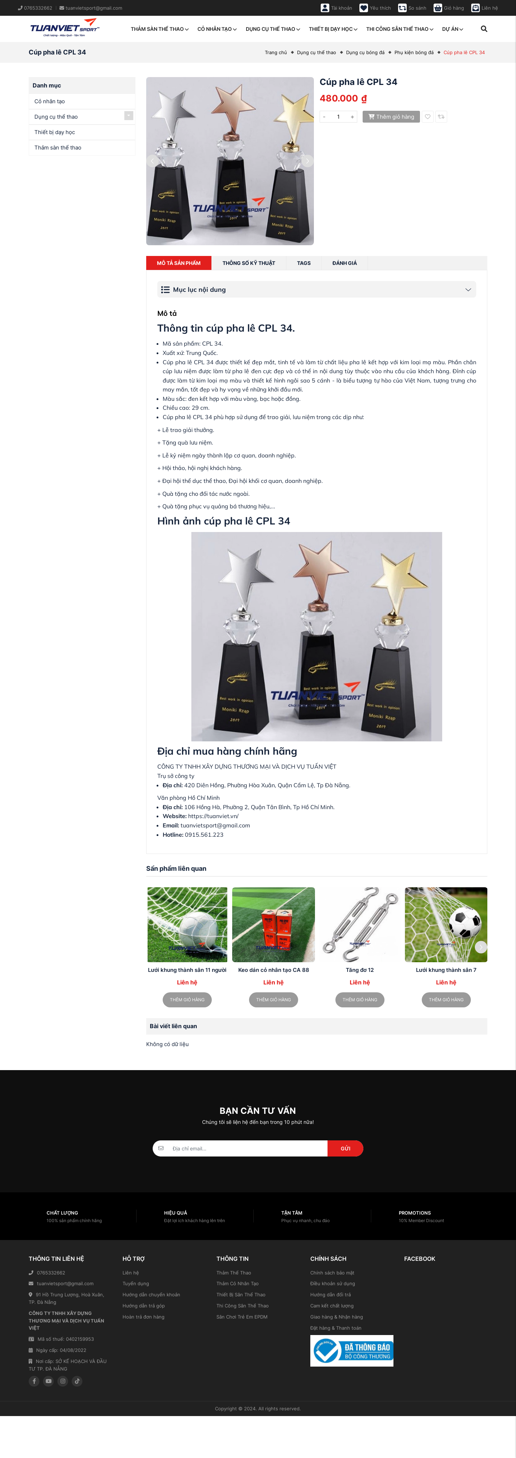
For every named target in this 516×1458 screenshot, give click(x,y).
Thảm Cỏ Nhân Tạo (237, 1283)
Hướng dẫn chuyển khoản (151, 1294)
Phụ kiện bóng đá (414, 52)
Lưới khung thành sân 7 (446, 970)
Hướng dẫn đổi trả (330, 1294)
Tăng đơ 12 (360, 970)
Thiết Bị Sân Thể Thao (241, 1294)
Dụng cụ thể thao (273, 29)
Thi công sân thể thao (400, 29)
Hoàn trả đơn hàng (143, 1317)
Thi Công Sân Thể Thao (242, 1306)
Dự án (452, 29)
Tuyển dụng (136, 1283)
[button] (481, 947)
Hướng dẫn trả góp (144, 1306)
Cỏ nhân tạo (217, 29)
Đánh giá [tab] (345, 263)
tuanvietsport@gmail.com (61, 1283)
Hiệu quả (175, 1213)
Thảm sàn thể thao (160, 29)
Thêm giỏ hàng (391, 116)
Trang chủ (276, 52)
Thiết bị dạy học (333, 29)
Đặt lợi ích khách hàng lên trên (194, 1220)
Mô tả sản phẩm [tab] (179, 263)
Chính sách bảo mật (332, 1273)
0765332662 (47, 1273)
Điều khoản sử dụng (332, 1283)
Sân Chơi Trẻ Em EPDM (242, 1317)
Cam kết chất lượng (332, 1306)
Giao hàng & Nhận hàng (336, 1317)
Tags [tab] (304, 263)
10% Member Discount (421, 1220)
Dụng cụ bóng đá (365, 52)
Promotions (415, 1213)
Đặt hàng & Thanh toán (336, 1328)
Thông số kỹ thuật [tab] (249, 263)
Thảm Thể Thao (233, 1273)
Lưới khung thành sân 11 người (187, 970)
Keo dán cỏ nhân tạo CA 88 (273, 970)
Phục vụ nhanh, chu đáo (305, 1220)
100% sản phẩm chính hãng (74, 1220)
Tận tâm (291, 1213)
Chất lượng (62, 1213)
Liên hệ (131, 1273)
